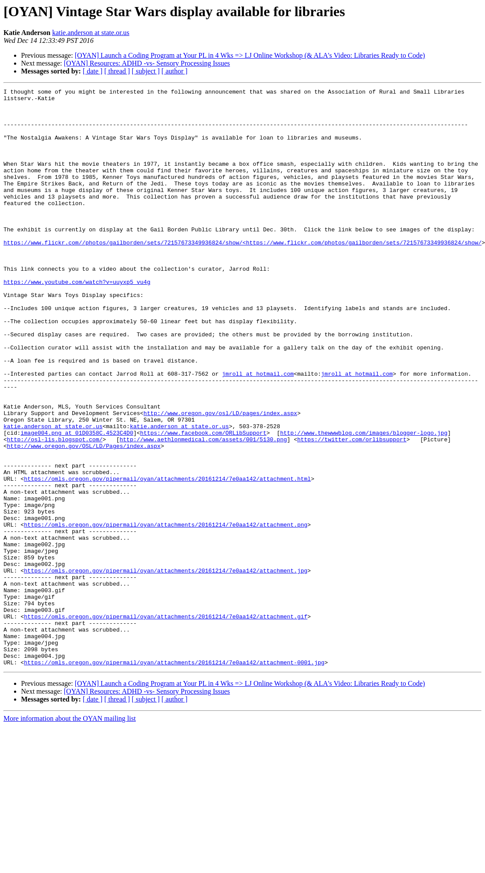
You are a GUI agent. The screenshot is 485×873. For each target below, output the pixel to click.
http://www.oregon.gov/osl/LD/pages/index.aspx (220, 478)
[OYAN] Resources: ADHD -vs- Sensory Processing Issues (147, 63)
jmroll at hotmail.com (258, 431)
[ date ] (92, 71)
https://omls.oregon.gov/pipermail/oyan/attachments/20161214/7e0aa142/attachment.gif (165, 722)
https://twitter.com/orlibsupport (352, 510)
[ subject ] (146, 71)
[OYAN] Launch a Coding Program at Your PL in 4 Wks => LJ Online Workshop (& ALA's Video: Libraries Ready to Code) (250, 55)
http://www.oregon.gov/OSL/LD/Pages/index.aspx (84, 518)
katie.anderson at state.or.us (90, 32)
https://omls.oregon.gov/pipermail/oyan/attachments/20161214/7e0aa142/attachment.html (167, 557)
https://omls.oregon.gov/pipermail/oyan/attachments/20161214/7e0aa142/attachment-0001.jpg (174, 778)
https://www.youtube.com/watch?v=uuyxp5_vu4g (77, 321)
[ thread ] (117, 71)
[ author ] (175, 71)
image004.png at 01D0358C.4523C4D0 (77, 502)
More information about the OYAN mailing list (70, 834)
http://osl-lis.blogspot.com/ (54, 510)
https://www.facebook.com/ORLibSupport (203, 502)
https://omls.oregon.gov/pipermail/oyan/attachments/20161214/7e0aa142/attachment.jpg (165, 667)
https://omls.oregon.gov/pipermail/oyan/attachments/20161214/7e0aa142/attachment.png (165, 612)
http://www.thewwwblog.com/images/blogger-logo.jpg (363, 502)
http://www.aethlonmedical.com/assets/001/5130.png (203, 510)
